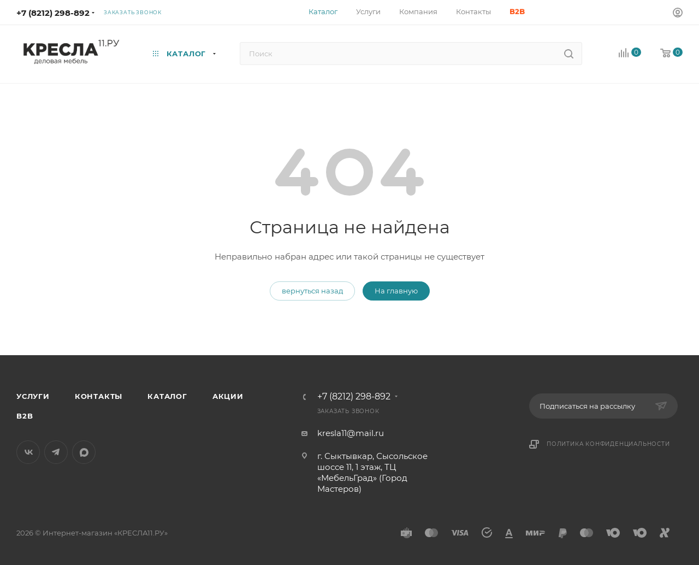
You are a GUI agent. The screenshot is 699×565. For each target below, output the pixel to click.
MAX (84, 452)
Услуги (33, 396)
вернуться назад (312, 290)
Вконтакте (28, 452)
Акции (228, 396)
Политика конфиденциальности (608, 444)
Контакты (98, 396)
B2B (24, 415)
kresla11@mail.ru (350, 433)
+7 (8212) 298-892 (53, 13)
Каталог (167, 396)
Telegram (56, 452)
